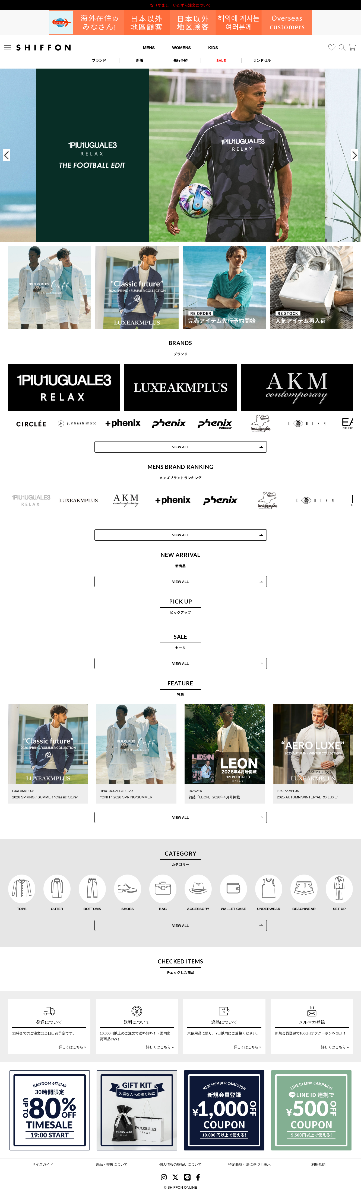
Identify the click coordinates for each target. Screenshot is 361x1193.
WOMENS (181, 47)
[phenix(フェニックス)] (162, 423)
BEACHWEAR (304, 908)
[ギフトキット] (136, 1110)
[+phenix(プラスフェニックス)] (116, 423)
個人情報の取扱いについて (180, 1164)
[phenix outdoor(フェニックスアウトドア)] (208, 423)
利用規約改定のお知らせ (180, 5)
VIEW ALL (173, 446)
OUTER (57, 908)
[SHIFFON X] (175, 1178)
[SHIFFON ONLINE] (43, 47)
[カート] (352, 47)
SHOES (127, 908)
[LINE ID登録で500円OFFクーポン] (311, 1110)
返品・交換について (112, 1164)
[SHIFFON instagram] (164, 1178)
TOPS (21, 908)
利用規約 (318, 1164)
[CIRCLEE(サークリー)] (24, 423)
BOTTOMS (92, 908)
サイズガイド (42, 1164)
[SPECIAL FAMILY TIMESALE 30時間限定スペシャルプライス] (49, 1110)
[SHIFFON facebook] (198, 1178)
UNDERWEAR (268, 908)
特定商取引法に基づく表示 (249, 1164)
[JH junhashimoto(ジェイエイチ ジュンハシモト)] (70, 423)
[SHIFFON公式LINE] (187, 1178)
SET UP (339, 908)
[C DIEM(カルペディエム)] (300, 423)
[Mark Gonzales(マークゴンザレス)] (254, 423)
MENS (149, 47)
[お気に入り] (332, 47)
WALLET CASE (233, 908)
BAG (163, 908)
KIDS (213, 47)
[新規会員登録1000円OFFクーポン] (224, 1110)
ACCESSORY (198, 908)
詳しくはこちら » (72, 1046)
